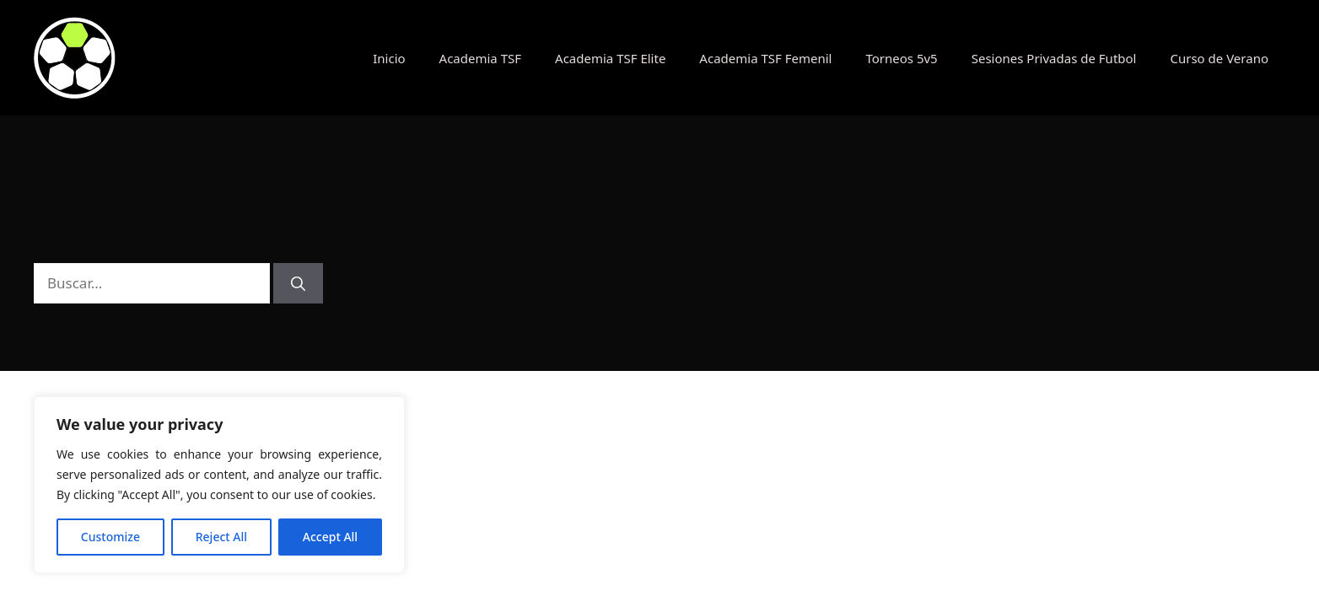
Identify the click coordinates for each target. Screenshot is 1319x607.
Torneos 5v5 (901, 58)
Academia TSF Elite (610, 58)
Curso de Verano (1219, 58)
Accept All (330, 537)
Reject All (221, 537)
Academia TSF (480, 58)
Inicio (389, 58)
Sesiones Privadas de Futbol (1054, 58)
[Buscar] (298, 283)
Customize (110, 537)
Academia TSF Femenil (765, 58)
